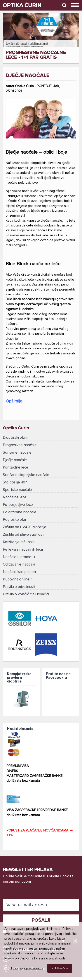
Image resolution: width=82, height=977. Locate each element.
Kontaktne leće (15, 467)
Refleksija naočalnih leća (23, 549)
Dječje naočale (15, 460)
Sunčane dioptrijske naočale (26, 475)
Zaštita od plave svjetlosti (23, 535)
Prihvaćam (61, 968)
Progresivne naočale (20, 445)
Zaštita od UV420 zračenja (24, 527)
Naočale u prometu (19, 557)
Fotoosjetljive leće (18, 505)
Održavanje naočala (19, 564)
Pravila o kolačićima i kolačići (26, 594)
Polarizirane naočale (19, 512)
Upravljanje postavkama (26, 968)
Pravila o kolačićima (18, 958)
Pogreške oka (14, 520)
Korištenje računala (19, 542)
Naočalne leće (14, 497)
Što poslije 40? (15, 482)
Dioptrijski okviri (15, 438)
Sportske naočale (17, 490)
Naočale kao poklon (19, 572)
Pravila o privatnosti (19, 587)
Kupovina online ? (17, 579)
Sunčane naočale (17, 452)
